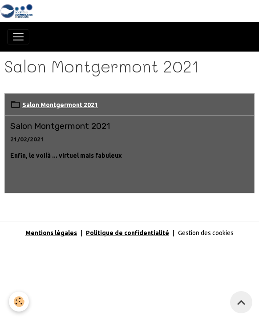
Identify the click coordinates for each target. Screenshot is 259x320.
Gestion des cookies (206, 232)
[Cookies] (19, 302)
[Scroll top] (241, 302)
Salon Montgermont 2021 (60, 104)
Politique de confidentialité (127, 232)
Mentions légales (51, 232)
